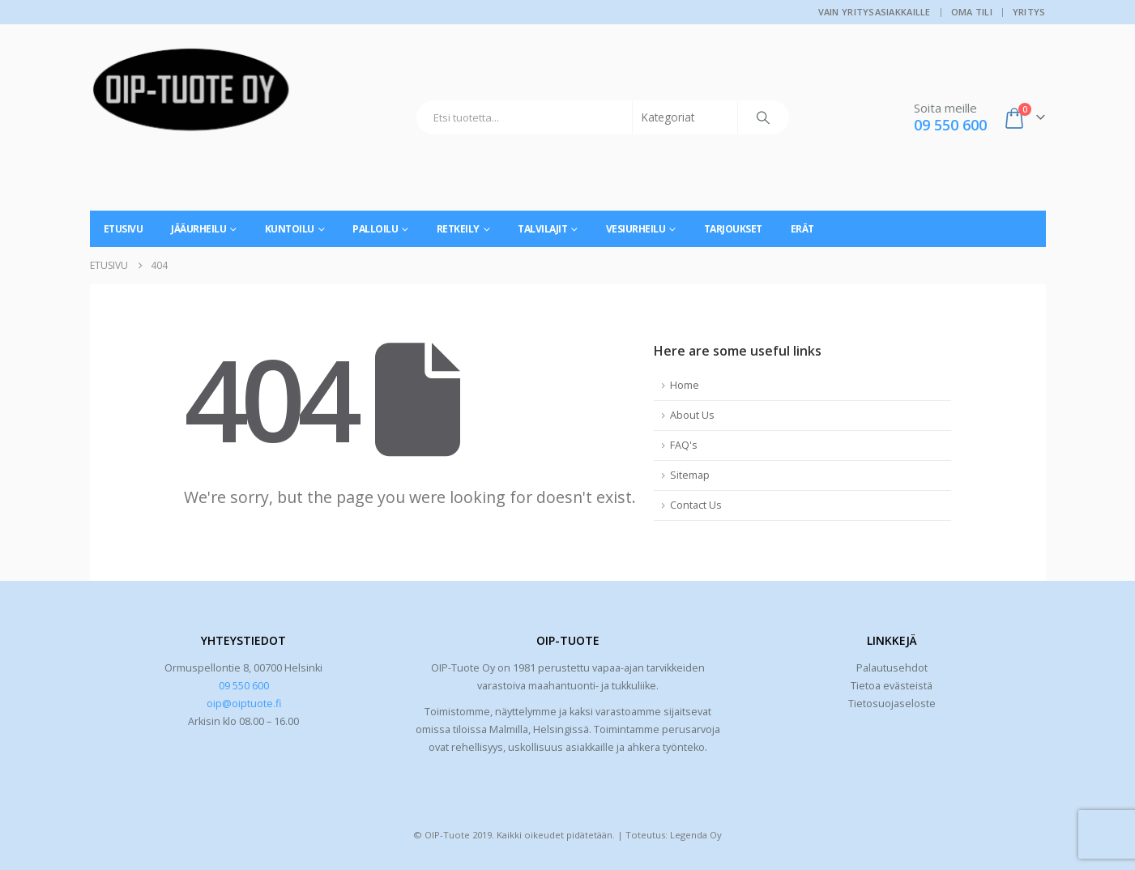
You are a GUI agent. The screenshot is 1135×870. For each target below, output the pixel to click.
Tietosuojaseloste (892, 703)
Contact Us (696, 505)
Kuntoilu (289, 229)
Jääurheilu (198, 229)
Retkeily (458, 229)
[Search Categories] (685, 117)
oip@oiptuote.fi (244, 703)
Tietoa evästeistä (891, 686)
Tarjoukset (733, 229)
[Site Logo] (191, 95)
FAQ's (684, 445)
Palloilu (375, 229)
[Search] (763, 117)
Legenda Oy (696, 835)
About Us (692, 415)
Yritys (1029, 12)
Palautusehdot (892, 668)
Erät (802, 229)
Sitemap (690, 475)
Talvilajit (542, 229)
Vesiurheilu (636, 229)
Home (684, 385)
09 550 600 (244, 686)
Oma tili (971, 12)
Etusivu (123, 229)
